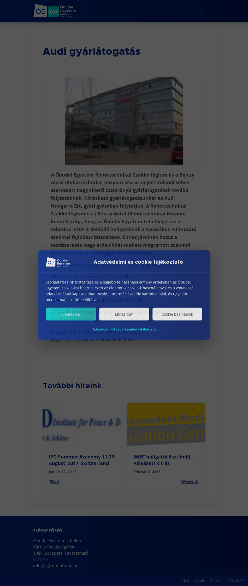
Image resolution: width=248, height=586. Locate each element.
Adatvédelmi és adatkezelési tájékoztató (124, 333)
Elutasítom (124, 318)
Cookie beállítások (177, 318)
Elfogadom (71, 318)
